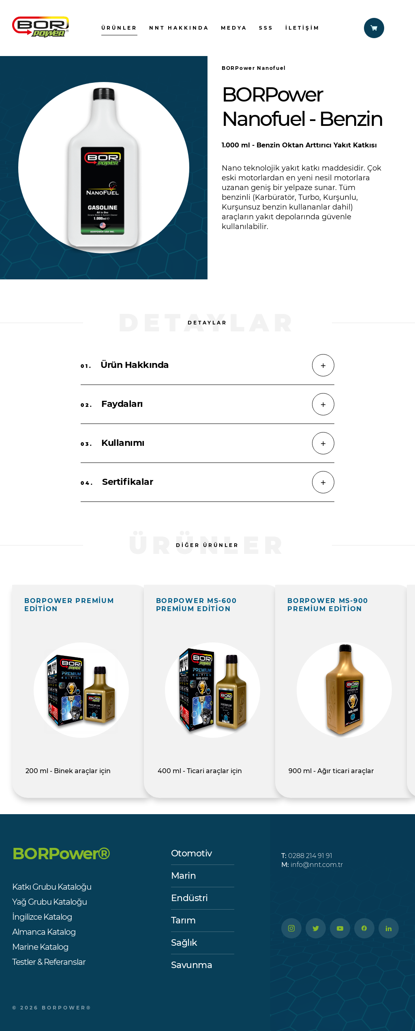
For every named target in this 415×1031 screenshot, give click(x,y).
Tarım (183, 920)
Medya (234, 28)
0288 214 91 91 (306, 856)
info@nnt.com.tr (312, 865)
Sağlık (184, 942)
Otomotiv (191, 853)
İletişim (302, 28)
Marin (183, 875)
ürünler (119, 28)
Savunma (191, 965)
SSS (266, 28)
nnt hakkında (179, 28)
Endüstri (189, 898)
